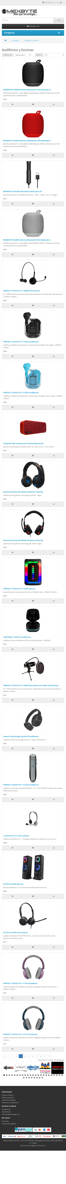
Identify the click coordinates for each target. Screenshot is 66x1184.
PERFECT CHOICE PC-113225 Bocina (19, 588)
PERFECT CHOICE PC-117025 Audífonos (21, 341)
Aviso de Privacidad (8, 1100)
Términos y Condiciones (10, 1103)
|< (4, 1056)
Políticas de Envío (8, 1098)
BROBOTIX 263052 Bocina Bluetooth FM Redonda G (27, 240)
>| (49, 1056)
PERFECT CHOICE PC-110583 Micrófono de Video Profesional (30, 685)
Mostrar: (39, 55)
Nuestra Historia (7, 1095)
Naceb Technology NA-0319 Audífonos (21, 736)
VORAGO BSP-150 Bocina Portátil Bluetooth (23, 443)
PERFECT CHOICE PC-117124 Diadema (20, 983)
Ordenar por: (7, 55)
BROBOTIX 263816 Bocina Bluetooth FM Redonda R (26, 140)
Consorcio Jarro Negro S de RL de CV (33, 1146)
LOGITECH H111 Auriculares (16, 835)
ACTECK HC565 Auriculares (15, 932)
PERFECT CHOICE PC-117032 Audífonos (21, 392)
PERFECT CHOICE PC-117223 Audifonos (21, 784)
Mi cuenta (5, 1121)
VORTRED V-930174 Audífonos (17, 637)
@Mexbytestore (48, 2)
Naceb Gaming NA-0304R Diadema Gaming (23, 540)
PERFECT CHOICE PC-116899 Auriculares (21, 290)
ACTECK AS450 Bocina (13, 884)
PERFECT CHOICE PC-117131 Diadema (20, 1034)
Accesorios (15, 40)
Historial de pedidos (9, 1124)
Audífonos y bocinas (32, 40)
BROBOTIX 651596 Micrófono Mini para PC (22, 191)
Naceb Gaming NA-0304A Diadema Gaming (23, 492)
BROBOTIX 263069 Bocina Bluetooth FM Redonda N (27, 89)
